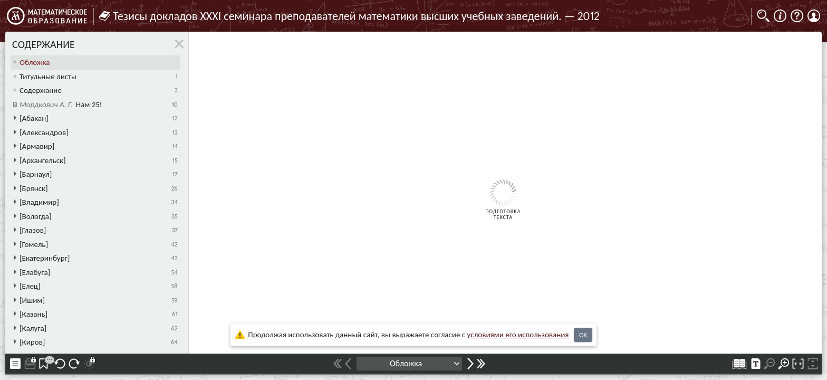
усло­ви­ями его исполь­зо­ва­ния (518, 334)
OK (583, 335)
